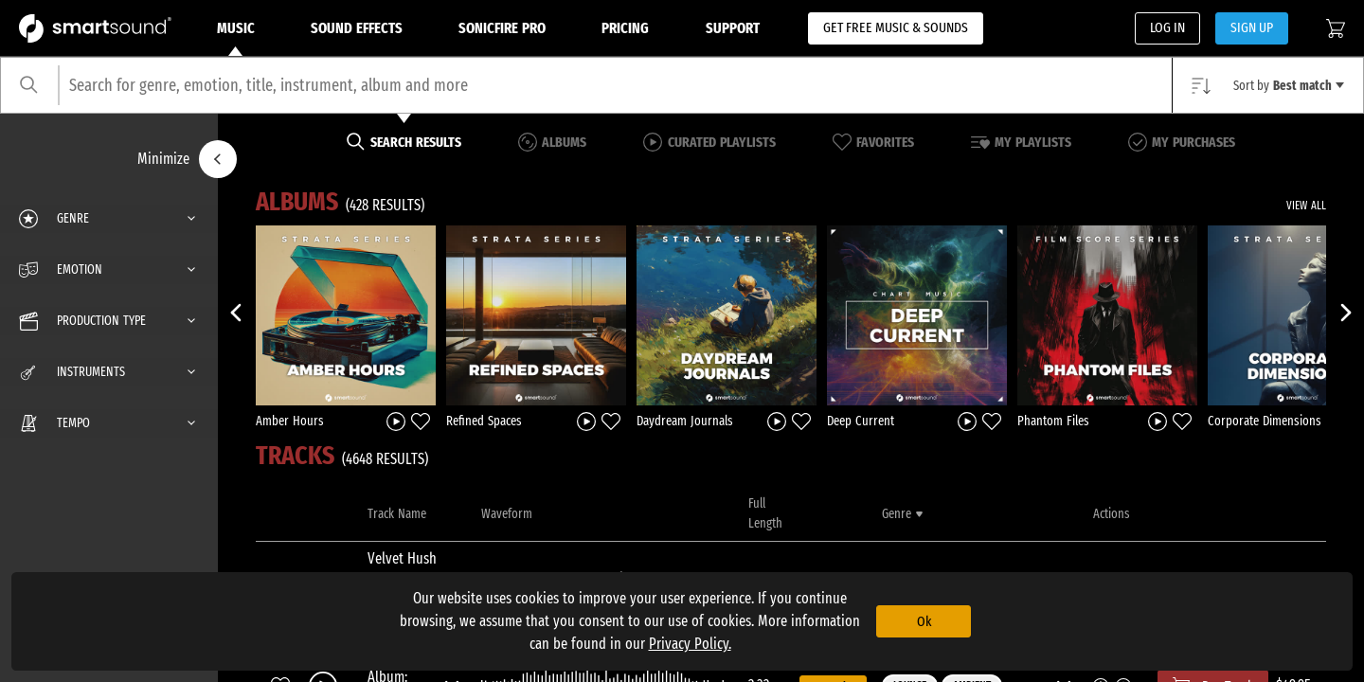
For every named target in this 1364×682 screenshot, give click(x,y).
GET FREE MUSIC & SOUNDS (895, 27)
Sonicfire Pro (502, 28)
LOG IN (1167, 27)
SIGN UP (1251, 27)
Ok (924, 621)
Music (236, 38)
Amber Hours (290, 421)
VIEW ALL (1306, 205)
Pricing (625, 28)
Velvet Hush (402, 558)
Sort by (1288, 86)
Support (733, 28)
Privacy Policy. (690, 644)
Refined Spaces (484, 421)
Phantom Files (1053, 421)
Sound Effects (357, 28)
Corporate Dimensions (1264, 421)
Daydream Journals (685, 421)
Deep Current (860, 421)
